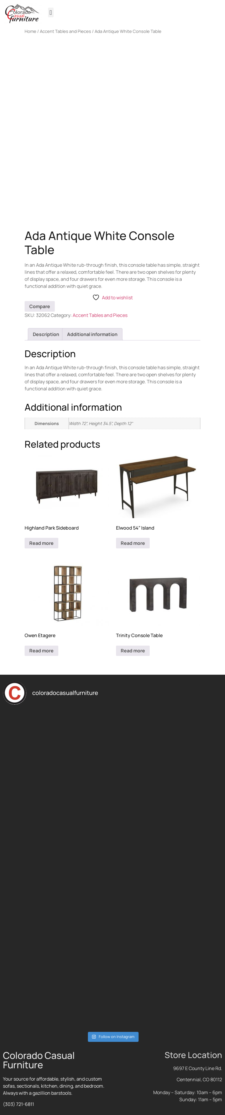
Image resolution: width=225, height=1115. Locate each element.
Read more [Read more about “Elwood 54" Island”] (133, 543)
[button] (51, 12)
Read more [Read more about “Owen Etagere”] (41, 650)
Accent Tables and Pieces (65, 31)
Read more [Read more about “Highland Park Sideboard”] (41, 543)
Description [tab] (46, 334)
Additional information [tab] (92, 334)
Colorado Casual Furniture (39, 1060)
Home (30, 31)
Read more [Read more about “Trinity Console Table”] (133, 650)
